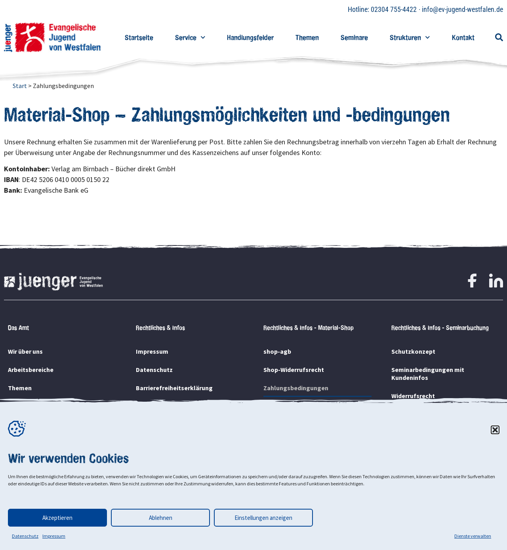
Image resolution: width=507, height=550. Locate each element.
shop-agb (277, 351)
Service (190, 37)
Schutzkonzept (413, 351)
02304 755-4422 (394, 9)
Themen (307, 37)
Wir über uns (25, 351)
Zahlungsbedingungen (295, 388)
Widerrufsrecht (413, 396)
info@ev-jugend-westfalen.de (462, 9)
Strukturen (410, 37)
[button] (495, 430)
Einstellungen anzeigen (263, 517)
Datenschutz (25, 536)
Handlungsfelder (250, 37)
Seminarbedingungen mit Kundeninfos (427, 373)
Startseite (139, 37)
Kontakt (463, 37)
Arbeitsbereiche (30, 370)
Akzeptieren (57, 517)
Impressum (53, 536)
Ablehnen (160, 517)
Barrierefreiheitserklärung (174, 388)
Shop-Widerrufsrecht (293, 370)
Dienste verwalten (472, 536)
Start (20, 86)
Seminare (354, 37)
